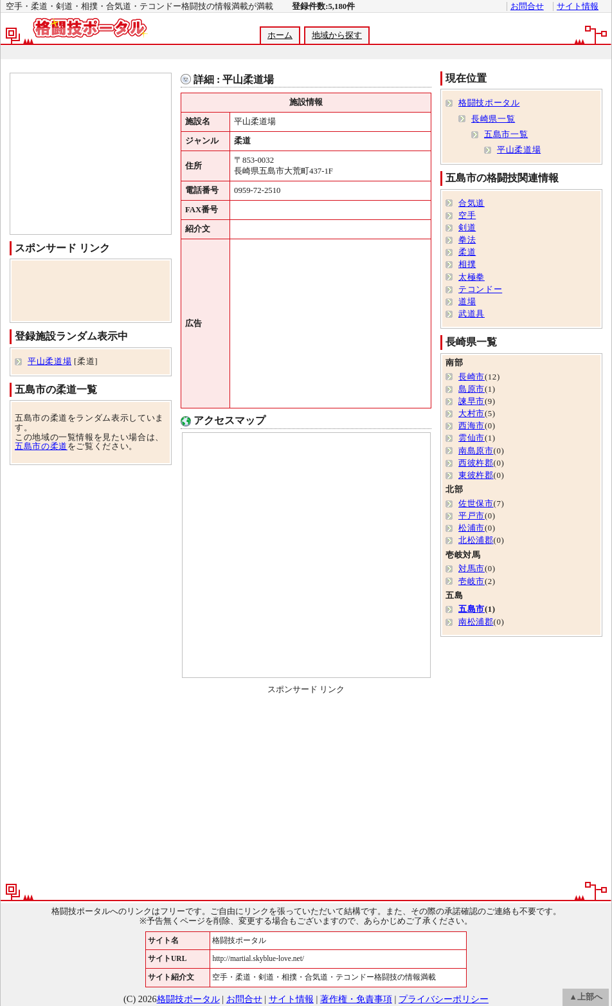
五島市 (471, 609)
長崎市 (471, 376)
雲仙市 (471, 438)
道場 (467, 301)
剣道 (467, 227)
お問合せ (527, 6)
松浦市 (471, 528)
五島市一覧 (506, 134)
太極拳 (471, 277)
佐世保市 (476, 503)
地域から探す (337, 35)
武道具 (471, 313)
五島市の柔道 (41, 446)
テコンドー (480, 289)
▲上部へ (585, 996)
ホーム (279, 35)
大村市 (471, 413)
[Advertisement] (305, 52)
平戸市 (471, 515)
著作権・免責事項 (356, 999)
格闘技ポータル (488, 102)
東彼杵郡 (476, 475)
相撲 (467, 264)
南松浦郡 (476, 621)
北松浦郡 (476, 540)
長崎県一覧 (493, 118)
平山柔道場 (49, 361)
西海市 (471, 425)
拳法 (467, 239)
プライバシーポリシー (444, 999)
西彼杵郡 (476, 463)
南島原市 (476, 450)
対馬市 (471, 568)
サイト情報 (577, 6)
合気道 (471, 203)
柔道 (467, 252)
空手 (467, 215)
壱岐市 (471, 581)
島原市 (471, 389)
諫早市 (471, 401)
